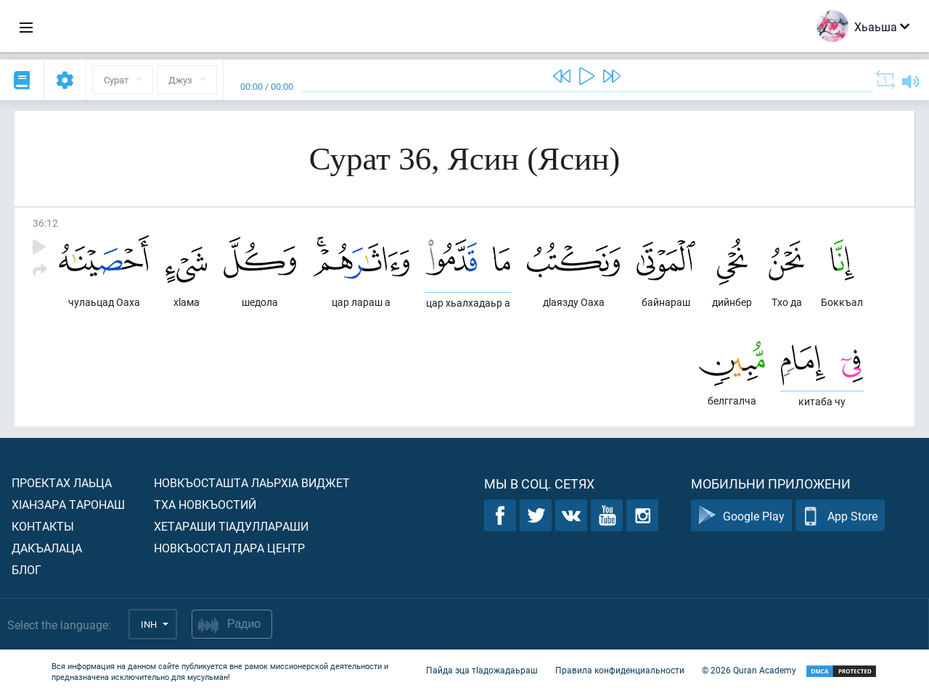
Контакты (43, 526)
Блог (26, 569)
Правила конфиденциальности (619, 670)
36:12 (45, 223)
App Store (840, 516)
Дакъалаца (47, 547)
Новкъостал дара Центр (229, 547)
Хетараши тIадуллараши (231, 526)
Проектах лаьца (62, 482)
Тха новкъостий (205, 504)
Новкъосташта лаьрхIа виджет (252, 482)
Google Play (741, 516)
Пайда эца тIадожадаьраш (482, 670)
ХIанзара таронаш (68, 504)
